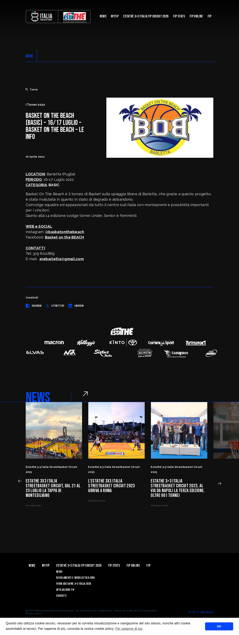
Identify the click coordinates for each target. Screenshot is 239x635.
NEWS (29, 56)
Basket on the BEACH (64, 237)
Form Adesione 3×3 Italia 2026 (73, 584)
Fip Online (196, 16)
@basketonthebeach (64, 232)
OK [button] (219, 626)
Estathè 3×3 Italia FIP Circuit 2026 (145, 16)
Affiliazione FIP (65, 590)
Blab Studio (207, 611)
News (103, 16)
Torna (32, 89)
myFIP (115, 16)
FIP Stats (179, 16)
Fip (210, 16)
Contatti (61, 596)
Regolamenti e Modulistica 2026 (75, 578)
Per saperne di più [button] (129, 628)
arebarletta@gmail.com (61, 259)
